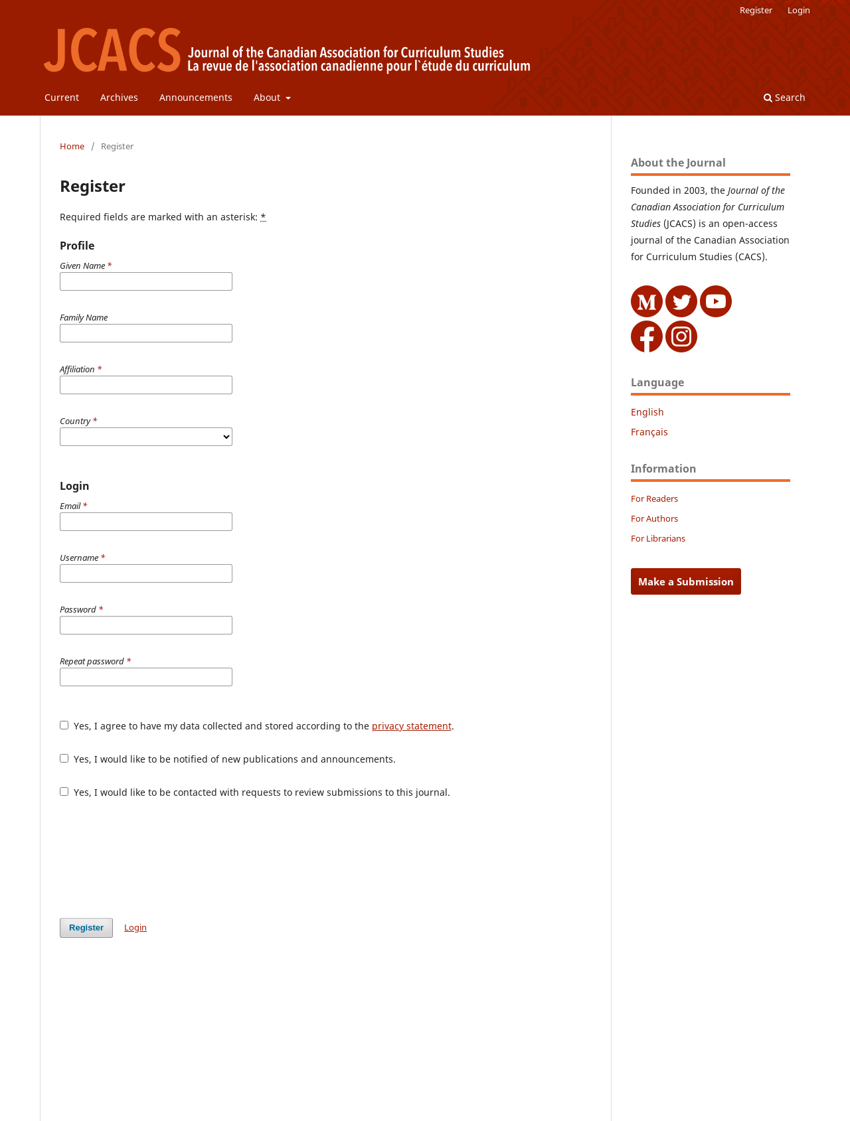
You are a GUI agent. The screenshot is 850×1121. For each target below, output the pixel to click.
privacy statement (412, 725)
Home (72, 146)
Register (756, 10)
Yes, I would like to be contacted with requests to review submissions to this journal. (255, 792)
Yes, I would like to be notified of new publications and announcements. (228, 759)
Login (799, 10)
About (268, 97)
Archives (119, 97)
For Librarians (658, 538)
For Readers (654, 498)
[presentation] (161, 858)
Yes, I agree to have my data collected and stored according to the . (257, 725)
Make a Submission (686, 581)
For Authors (654, 518)
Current (61, 97)
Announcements (195, 97)
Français (649, 431)
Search (785, 97)
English (647, 412)
